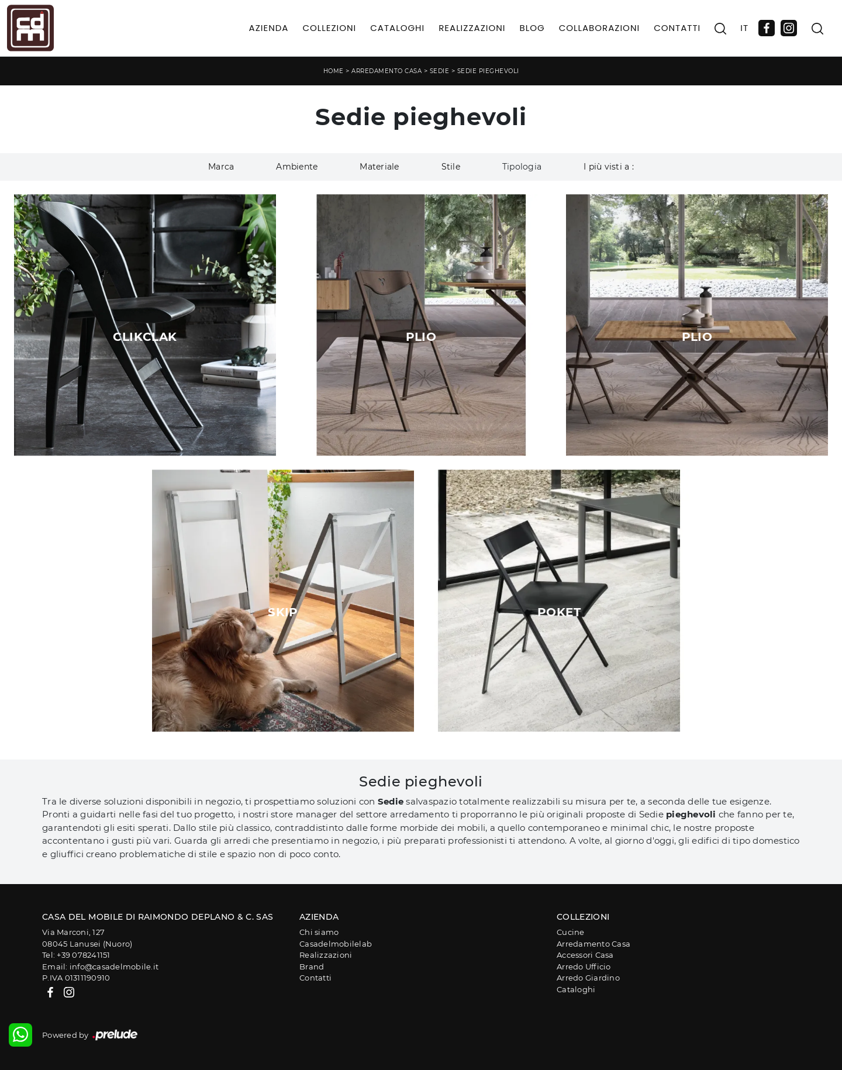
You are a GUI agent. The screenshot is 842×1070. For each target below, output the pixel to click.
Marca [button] (221, 166)
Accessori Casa (585, 954)
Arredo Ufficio (584, 966)
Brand (311, 966)
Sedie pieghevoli (488, 71)
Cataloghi (397, 28)
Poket (559, 612)
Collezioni (329, 28)
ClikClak (145, 336)
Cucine (571, 932)
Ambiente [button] (297, 166)
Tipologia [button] (521, 166)
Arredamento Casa (386, 71)
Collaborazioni (599, 28)
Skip (283, 612)
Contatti (677, 28)
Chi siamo (319, 932)
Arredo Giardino (588, 977)
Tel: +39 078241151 (76, 954)
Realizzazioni (472, 28)
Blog (531, 28)
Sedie (440, 71)
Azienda (269, 28)
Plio (421, 336)
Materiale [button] (379, 166)
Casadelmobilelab (335, 943)
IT (744, 28)
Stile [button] (450, 166)
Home (333, 71)
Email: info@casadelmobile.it (100, 966)
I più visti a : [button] (609, 166)
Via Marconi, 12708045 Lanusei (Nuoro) (87, 937)
